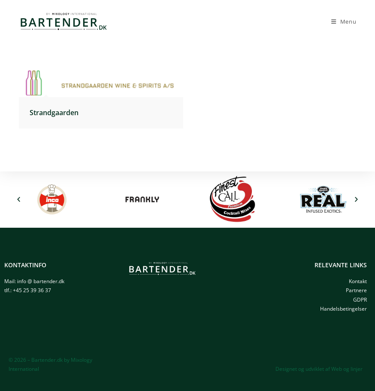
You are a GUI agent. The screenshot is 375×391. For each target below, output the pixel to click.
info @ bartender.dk (40, 281)
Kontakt (358, 281)
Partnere (356, 290)
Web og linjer (347, 369)
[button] (18, 199)
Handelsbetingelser (343, 308)
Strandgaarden (54, 112)
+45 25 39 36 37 (32, 290)
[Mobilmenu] (344, 21)
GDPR (360, 299)
